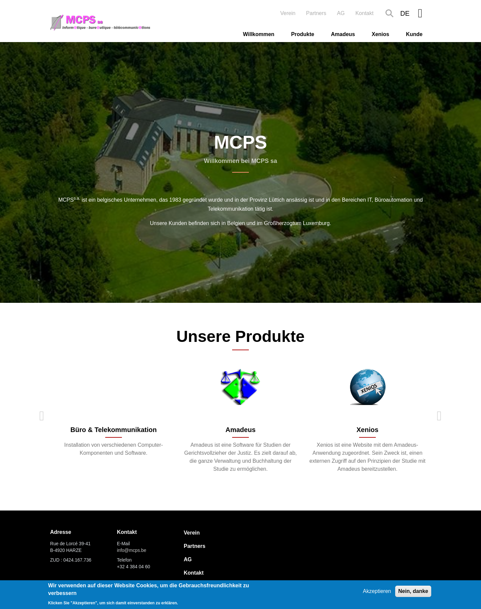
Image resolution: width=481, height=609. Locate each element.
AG (341, 13)
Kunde (414, 34)
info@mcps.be (131, 550)
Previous (41, 416)
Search (389, 13)
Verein (287, 13)
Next (439, 416)
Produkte (302, 34)
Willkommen (258, 34)
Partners (316, 13)
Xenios (380, 34)
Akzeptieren (377, 591)
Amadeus (343, 34)
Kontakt (364, 13)
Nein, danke (413, 591)
